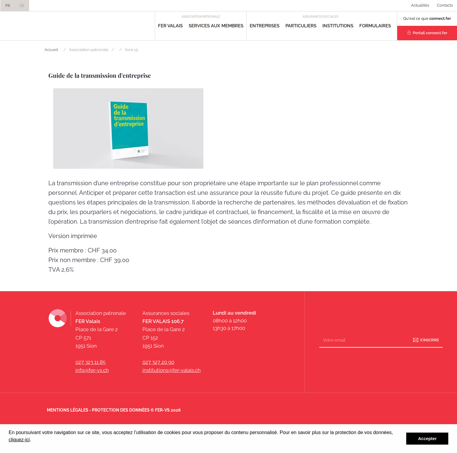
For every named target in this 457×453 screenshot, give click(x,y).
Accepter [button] (427, 438)
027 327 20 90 (158, 362)
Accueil (51, 49)
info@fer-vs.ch (92, 370)
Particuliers (300, 26)
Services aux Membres (216, 26)
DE (22, 6)
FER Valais (170, 26)
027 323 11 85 (90, 362)
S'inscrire (429, 340)
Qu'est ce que (427, 18)
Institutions (337, 26)
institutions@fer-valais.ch (171, 370)
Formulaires (375, 26)
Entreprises (264, 26)
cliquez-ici (19, 439)
